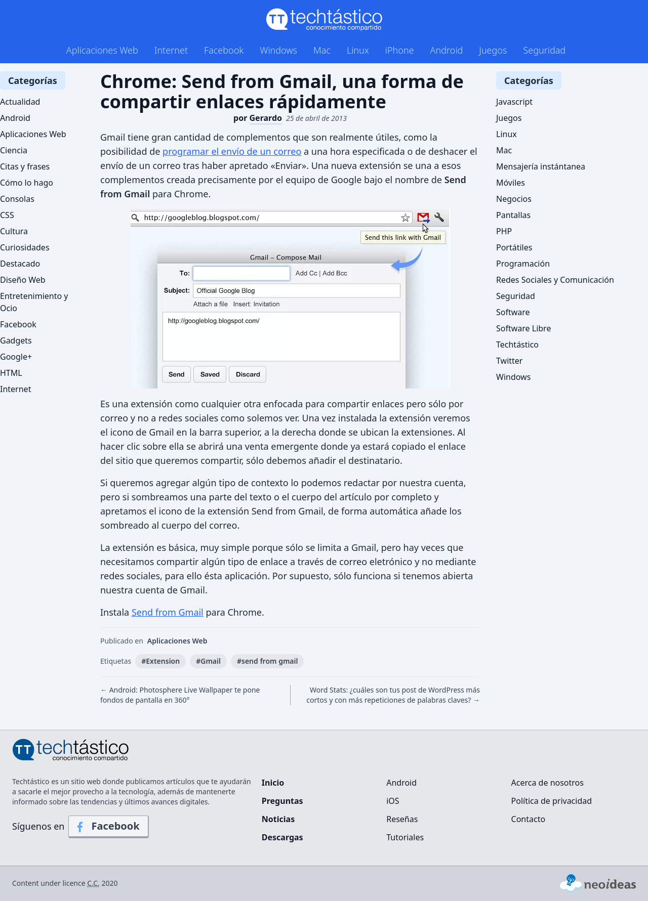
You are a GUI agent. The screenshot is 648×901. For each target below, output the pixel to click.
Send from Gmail (168, 612)
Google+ (16, 356)
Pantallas (513, 215)
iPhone (399, 50)
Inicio (273, 782)
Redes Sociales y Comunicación (555, 279)
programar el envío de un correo (232, 151)
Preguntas (282, 800)
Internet (171, 50)
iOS (392, 800)
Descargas (282, 837)
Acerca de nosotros (547, 782)
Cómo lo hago (26, 182)
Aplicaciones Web (102, 50)
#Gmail (208, 661)
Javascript (514, 101)
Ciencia (13, 150)
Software (513, 312)
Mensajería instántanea (540, 166)
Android (446, 50)
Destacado (20, 263)
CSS (7, 215)
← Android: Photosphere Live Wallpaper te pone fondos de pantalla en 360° (180, 695)
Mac (322, 50)
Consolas (17, 198)
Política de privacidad (551, 800)
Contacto (528, 819)
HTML (11, 372)
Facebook (224, 50)
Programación (523, 263)
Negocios (514, 198)
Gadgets (16, 340)
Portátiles (514, 247)
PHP (504, 231)
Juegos (493, 50)
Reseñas (402, 819)
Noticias (278, 819)
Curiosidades (25, 247)
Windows (278, 50)
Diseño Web (23, 279)
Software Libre (523, 328)
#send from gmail (267, 661)
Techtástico (517, 344)
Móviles (510, 182)
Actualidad (20, 101)
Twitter (509, 360)
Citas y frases (25, 166)
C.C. (93, 883)
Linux (358, 50)
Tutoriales (405, 837)
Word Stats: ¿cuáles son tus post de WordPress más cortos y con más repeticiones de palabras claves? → (393, 695)
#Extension (160, 661)
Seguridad (544, 50)
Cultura (14, 231)
